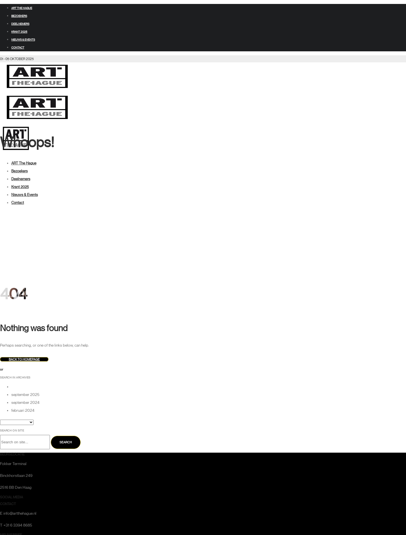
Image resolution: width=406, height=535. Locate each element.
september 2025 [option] (25, 394)
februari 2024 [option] (22, 410)
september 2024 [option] (25, 402)
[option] (208, 387)
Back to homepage (24, 359)
